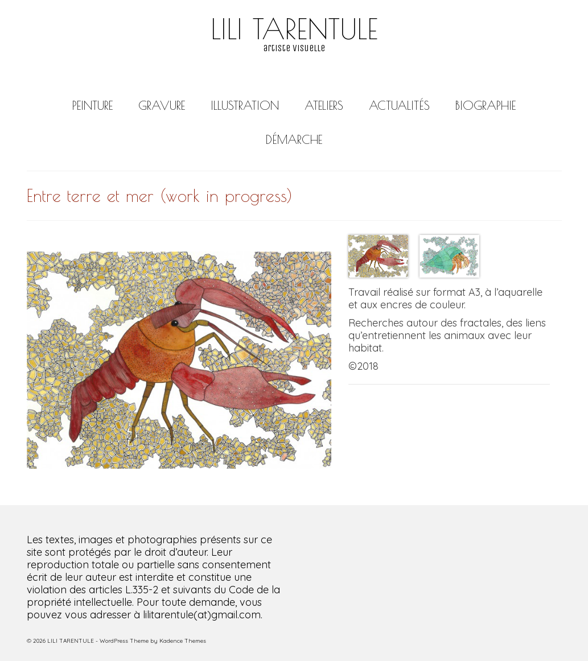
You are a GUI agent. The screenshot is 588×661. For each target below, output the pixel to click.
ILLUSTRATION (245, 105)
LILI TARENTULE (294, 28)
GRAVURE (161, 105)
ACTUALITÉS (399, 105)
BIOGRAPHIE (485, 105)
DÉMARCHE (294, 139)
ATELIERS (324, 105)
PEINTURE (92, 105)
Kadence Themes (182, 641)
